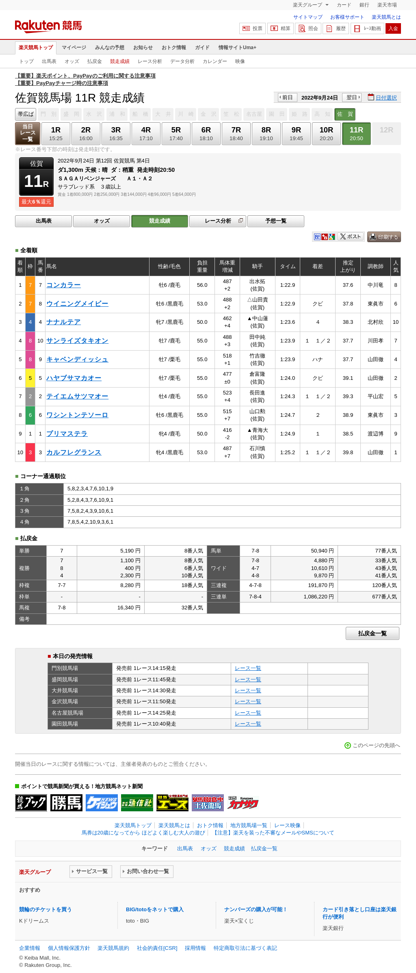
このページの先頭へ (376, 745)
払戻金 (94, 61)
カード (344, 5)
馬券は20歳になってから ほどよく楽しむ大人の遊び (143, 833)
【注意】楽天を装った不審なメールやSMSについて (273, 833)
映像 (240, 61)
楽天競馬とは (386, 17)
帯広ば (26, 114)
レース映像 (287, 825)
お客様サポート (347, 17)
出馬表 (49, 61)
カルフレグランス (74, 452)
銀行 (364, 5)
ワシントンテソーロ (77, 415)
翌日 (352, 97)
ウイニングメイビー (77, 303)
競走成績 (120, 61)
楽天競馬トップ (36, 47)
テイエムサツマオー (77, 396)
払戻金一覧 (372, 633)
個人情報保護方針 (69, 948)
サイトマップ (308, 17)
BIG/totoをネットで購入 (155, 909)
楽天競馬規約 (113, 948)
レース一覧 (248, 668)
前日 (287, 97)
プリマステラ (67, 433)
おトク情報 (174, 47)
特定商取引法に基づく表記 (245, 948)
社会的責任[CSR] (157, 948)
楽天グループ (308, 5)
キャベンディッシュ (77, 359)
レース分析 (150, 61)
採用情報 (195, 948)
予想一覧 (275, 221)
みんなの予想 (109, 47)
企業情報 (29, 948)
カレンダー (215, 61)
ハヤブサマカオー (74, 378)
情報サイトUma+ (237, 47)
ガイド (202, 47)
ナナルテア (63, 322)
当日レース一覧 (28, 133)
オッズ (72, 61)
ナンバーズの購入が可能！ (256, 909)
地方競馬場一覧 (248, 825)
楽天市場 (387, 5)
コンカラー (63, 285)
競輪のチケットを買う (45, 909)
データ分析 (182, 61)
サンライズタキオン (77, 340)
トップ (26, 61)
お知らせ (143, 47)
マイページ (74, 47)
